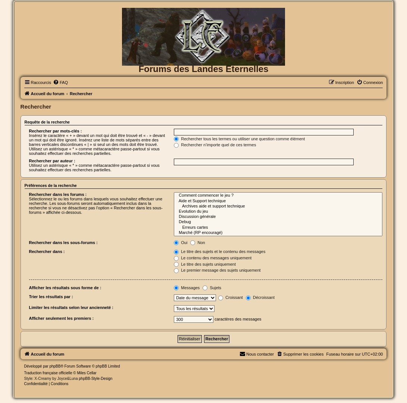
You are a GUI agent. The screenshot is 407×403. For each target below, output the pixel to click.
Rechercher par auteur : (52, 161)
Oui (180, 242)
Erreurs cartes (278, 227)
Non (197, 242)
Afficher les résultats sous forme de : (65, 287)
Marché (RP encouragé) (278, 232)
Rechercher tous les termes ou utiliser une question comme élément (239, 139)
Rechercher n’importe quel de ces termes (215, 145)
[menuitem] (60, 82)
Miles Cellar (86, 373)
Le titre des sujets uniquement (205, 264)
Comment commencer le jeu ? (278, 195)
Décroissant (260, 297)
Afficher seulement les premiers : (61, 318)
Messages (187, 287)
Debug (278, 222)
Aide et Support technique (278, 201)
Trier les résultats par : (51, 296)
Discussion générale (278, 216)
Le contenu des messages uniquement (212, 258)
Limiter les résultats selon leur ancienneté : (71, 307)
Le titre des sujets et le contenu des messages (219, 251)
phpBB (54, 366)
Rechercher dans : (47, 251)
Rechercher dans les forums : (58, 194)
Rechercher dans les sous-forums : (63, 242)
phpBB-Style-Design (95, 379)
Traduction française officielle (48, 373)
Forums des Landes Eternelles (203, 69)
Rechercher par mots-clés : (55, 131)
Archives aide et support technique (278, 206)
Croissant (230, 297)
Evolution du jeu (278, 211)
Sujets (212, 287)
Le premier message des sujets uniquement (217, 270)
